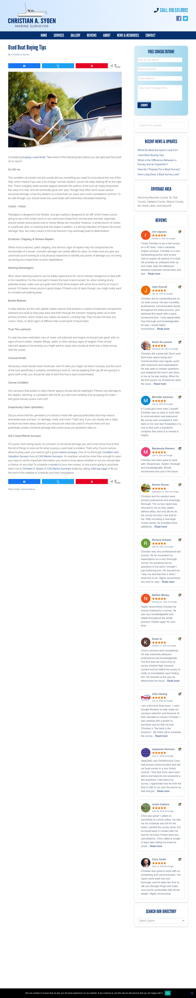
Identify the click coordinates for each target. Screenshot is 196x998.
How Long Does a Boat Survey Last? (159, 170)
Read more (154, 269)
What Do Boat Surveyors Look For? (158, 146)
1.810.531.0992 (99, 467)
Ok (167, 993)
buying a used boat (34, 155)
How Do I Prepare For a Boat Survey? (159, 165)
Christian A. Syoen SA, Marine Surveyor (32, 15)
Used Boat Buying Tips (151, 151)
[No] (192, 993)
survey (54, 463)
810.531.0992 (178, 10)
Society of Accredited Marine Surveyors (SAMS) (65, 981)
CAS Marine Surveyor (50, 454)
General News (28, 488)
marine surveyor (68, 450)
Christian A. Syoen (33, 467)
